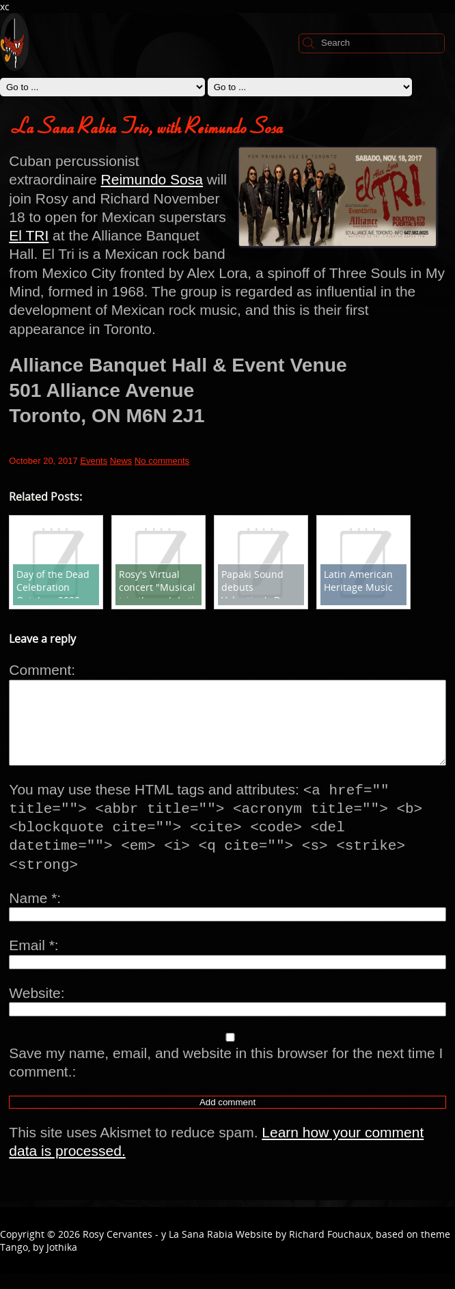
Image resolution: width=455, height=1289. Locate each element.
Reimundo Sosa (152, 179)
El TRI (29, 235)
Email (32, 960)
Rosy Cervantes (117, 1249)
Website (34, 1008)
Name (33, 913)
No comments (162, 461)
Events (93, 461)
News (121, 461)
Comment (40, 670)
